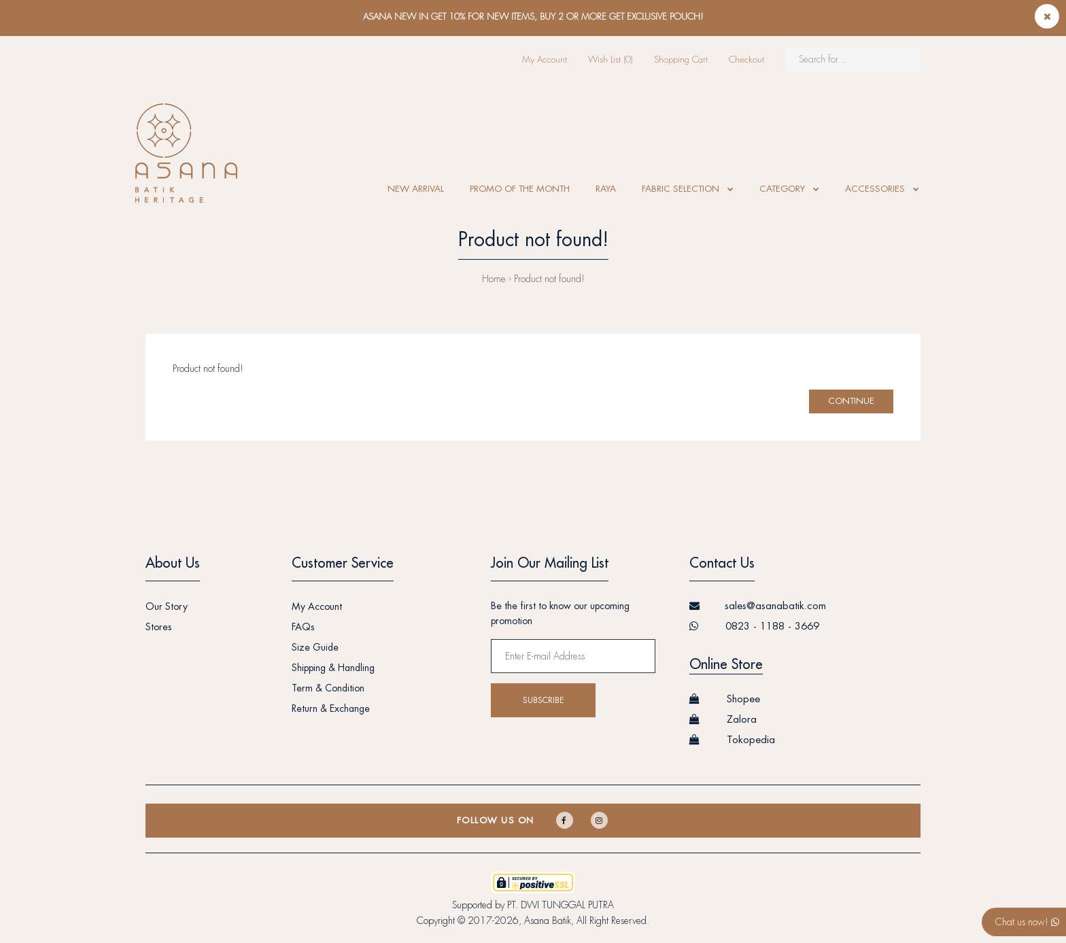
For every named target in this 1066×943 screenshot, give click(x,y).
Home (494, 279)
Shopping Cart (681, 59)
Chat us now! (1027, 922)
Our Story (166, 606)
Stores (158, 627)
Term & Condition (328, 688)
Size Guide (315, 647)
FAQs (303, 627)
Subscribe (543, 700)
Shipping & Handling (333, 667)
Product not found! (549, 279)
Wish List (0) (610, 59)
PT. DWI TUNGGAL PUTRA (560, 905)
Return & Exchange (331, 708)
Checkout (746, 59)
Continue (851, 400)
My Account (544, 59)
